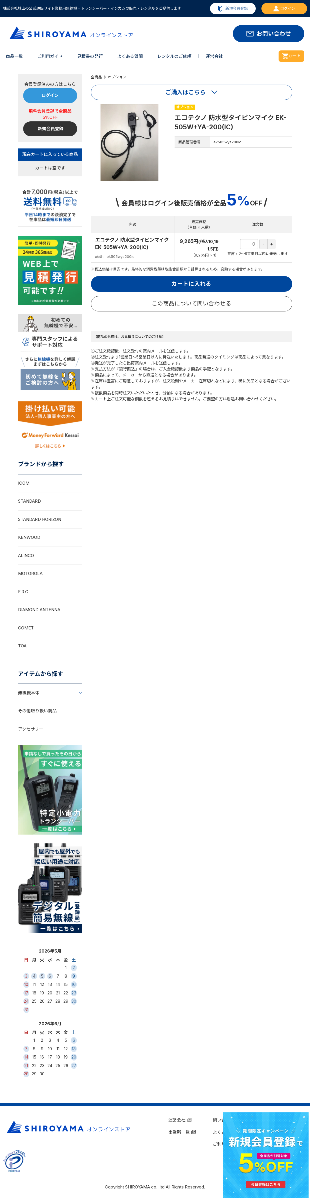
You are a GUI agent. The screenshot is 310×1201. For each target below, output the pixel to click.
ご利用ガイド (50, 56)
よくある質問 (130, 56)
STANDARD (29, 501)
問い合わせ (223, 1120)
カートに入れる (191, 283)
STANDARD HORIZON (39, 519)
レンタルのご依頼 (174, 56)
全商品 (96, 77)
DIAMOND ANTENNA (39, 609)
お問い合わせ (274, 33)
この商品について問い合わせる (191, 303)
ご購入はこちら (185, 92)
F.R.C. (23, 591)
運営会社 (214, 56)
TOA (22, 646)
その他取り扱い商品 (37, 710)
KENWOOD (29, 537)
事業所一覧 (179, 1132)
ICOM (23, 483)
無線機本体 (28, 693)
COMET (26, 628)
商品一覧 (14, 56)
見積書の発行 (90, 56)
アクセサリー (30, 729)
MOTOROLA (30, 573)
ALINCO (26, 555)
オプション (117, 77)
